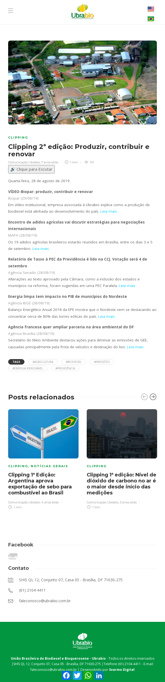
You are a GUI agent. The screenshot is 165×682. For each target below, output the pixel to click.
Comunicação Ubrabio (24, 162)
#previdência (65, 368)
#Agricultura (43, 362)
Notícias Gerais (49, 466)
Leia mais (108, 211)
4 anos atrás (50, 502)
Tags (16, 362)
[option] (43, 458)
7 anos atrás (49, 162)
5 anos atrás (128, 502)
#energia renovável (28, 368)
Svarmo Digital (122, 669)
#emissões (102, 362)
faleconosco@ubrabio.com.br (53, 669)
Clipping (18, 137)
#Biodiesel (74, 362)
